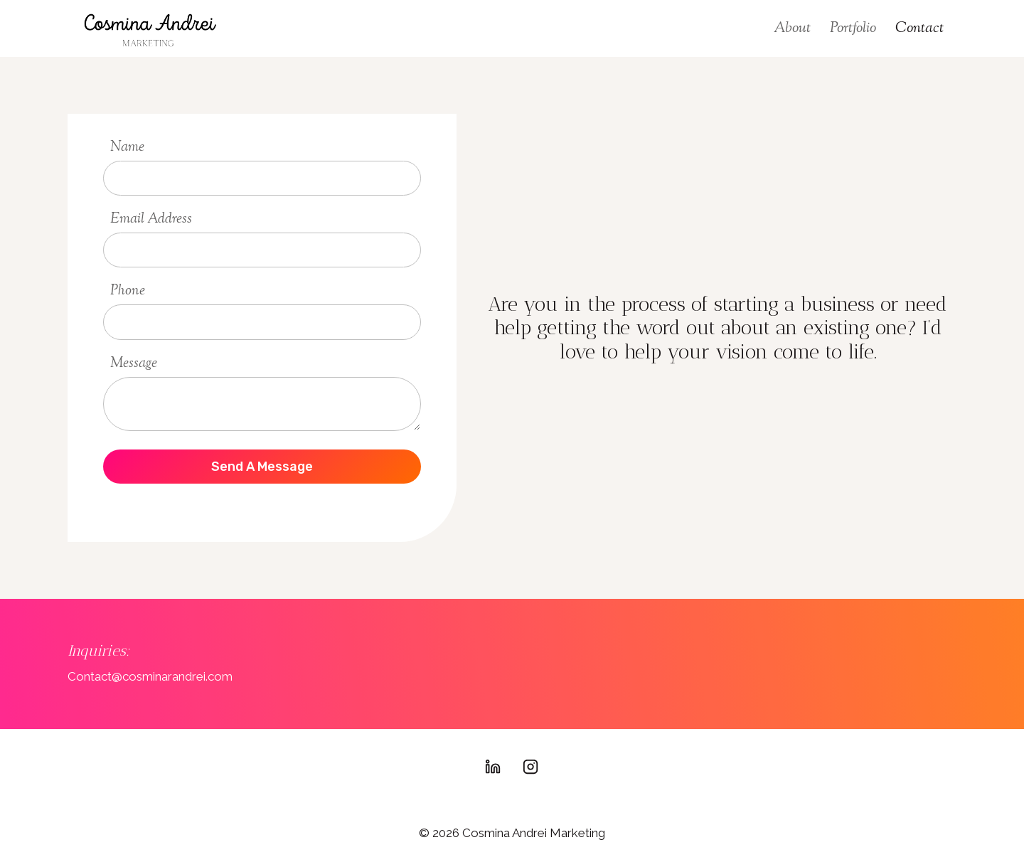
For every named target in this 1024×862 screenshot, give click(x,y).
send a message (262, 466)
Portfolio (853, 28)
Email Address (151, 219)
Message (133, 363)
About (792, 28)
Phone (127, 291)
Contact (919, 28)
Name (127, 147)
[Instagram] (530, 766)
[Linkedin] (492, 766)
